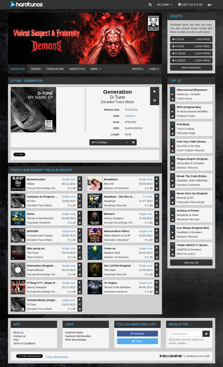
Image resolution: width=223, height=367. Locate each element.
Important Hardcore (39, 222)
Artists (137, 69)
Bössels (181, 197)
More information (191, 67)
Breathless (111, 179)
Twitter (137, 341)
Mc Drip (195, 145)
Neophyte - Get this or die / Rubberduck (129, 196)
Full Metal (183, 124)
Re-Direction (46, 218)
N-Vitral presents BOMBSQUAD (196, 111)
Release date (111, 109)
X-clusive (32, 235)
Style (116, 115)
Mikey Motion (112, 235)
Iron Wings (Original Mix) (193, 227)
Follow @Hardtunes (57, 357)
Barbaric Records (187, 167)
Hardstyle (77, 69)
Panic (195, 214)
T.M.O (180, 128)
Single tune (69, 179)
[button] (150, 4)
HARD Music (184, 98)
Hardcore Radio (74, 332)
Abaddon (182, 180)
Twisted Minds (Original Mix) (45, 300)
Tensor (31, 218)
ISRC (116, 128)
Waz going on (36, 248)
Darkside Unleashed (116, 239)
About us (18, 332)
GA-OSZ (182, 145)
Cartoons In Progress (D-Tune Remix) (51, 196)
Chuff (126, 235)
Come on (110, 248)
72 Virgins (110, 282)
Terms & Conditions (24, 343)
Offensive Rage (186, 133)
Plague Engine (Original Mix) (195, 158)
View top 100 (191, 262)
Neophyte (110, 200)
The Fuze (33, 252)
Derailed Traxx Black (117, 102)
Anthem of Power (188, 210)
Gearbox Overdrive (188, 184)
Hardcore (18, 69)
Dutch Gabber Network (191, 150)
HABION (182, 249)
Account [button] (164, 4)
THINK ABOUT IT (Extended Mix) (198, 245)
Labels (154, 69)
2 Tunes (147, 196)
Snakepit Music (186, 115)
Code (116, 122)
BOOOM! (33, 231)
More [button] (96, 69)
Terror (36, 69)
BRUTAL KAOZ (186, 253)
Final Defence (35, 269)
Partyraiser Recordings (191, 202)
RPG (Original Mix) (189, 107)
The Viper (110, 269)
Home (31, 213)
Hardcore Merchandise (78, 336)
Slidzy (30, 183)
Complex (195, 94)
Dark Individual (198, 180)
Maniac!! (109, 213)
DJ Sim (31, 200)
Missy (190, 128)
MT (192, 197)
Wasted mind (112, 252)
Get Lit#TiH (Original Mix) (120, 265)
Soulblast (182, 232)
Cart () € (190, 4)
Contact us (19, 336)
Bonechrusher (36, 179)
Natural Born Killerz (116, 231)
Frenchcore (55, 69)
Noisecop (182, 94)
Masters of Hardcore (116, 188)
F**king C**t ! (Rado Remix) (44, 282)
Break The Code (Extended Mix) (197, 176)
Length (115, 134)
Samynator (183, 163)
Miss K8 (109, 183)
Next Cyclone (35, 257)
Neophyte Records (115, 205)
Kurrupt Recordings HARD (43, 188)
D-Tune (117, 97)
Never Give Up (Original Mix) (195, 193)
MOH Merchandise (76, 339)
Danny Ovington (114, 218)
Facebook (137, 333)
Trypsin (48, 235)
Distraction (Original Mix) (43, 265)
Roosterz (196, 232)
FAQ (16, 339)
